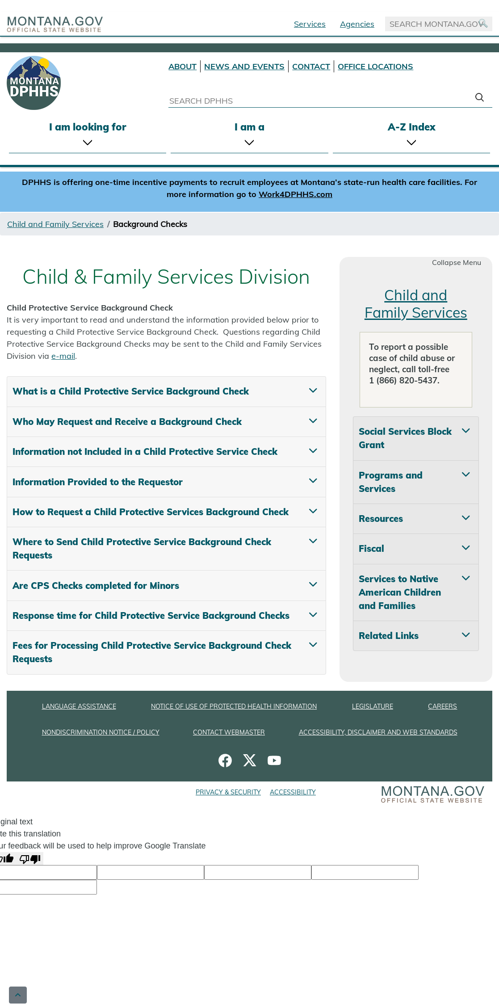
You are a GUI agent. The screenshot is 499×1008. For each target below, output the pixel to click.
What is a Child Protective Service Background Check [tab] (131, 391)
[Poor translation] (30, 858)
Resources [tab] (381, 518)
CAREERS (442, 706)
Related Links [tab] (389, 635)
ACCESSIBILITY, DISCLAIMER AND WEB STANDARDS (378, 732)
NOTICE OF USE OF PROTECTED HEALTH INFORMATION (234, 706)
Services (310, 24)
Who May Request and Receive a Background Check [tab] (127, 421)
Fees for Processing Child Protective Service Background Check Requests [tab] (152, 652)
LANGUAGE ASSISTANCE (79, 706)
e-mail (63, 356)
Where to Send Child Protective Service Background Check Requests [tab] (142, 548)
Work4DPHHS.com (295, 194)
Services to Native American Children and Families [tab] (400, 592)
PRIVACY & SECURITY (228, 792)
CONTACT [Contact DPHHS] (311, 66)
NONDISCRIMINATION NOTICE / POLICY (100, 732)
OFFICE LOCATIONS (375, 66)
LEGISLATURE (372, 706)
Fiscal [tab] (371, 548)
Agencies (357, 24)
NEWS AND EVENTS (244, 66)
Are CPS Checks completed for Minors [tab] (96, 585)
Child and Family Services (55, 224)
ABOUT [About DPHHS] (182, 66)
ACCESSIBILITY (293, 792)
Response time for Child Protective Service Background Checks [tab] (151, 615)
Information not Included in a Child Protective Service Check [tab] (145, 451)
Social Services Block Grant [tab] (405, 438)
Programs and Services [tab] (391, 482)
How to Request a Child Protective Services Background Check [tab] (151, 511)
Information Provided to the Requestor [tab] (98, 481)
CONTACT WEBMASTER (229, 732)
